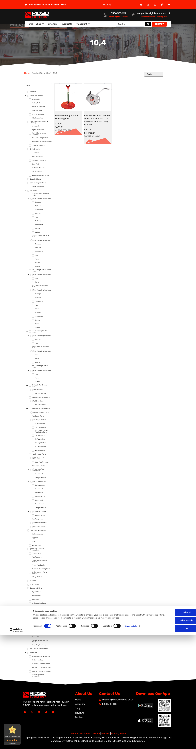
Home (27, 73)
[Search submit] (148, 24)
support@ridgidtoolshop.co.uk (153, 13)
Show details (131, 740)
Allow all (175, 726)
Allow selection (175, 734)
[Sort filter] (153, 74)
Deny (175, 742)
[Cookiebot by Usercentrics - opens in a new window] (16, 744)
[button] (39, 24)
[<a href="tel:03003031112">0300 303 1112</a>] (106, 15)
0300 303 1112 (118, 13)
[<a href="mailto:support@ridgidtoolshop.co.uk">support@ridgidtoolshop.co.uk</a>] (133, 15)
